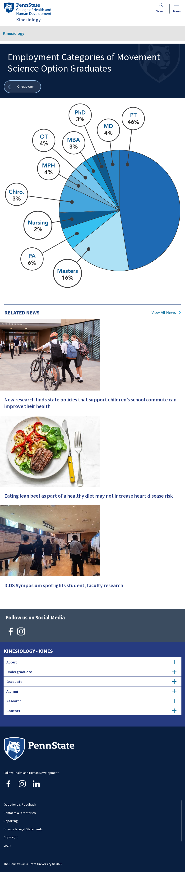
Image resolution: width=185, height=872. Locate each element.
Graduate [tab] (91, 681)
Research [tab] (91, 701)
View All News (164, 312)
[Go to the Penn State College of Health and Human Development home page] (27, 9)
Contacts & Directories (20, 813)
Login (7, 845)
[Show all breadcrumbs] (22, 86)
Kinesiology (13, 34)
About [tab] (91, 662)
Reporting (11, 821)
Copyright (11, 837)
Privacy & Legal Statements (23, 829)
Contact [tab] (91, 710)
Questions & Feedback (20, 804)
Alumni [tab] (91, 691)
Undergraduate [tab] (91, 671)
